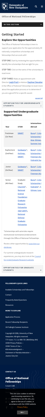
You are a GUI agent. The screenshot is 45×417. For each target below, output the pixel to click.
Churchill (21, 187)
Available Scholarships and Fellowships (19, 290)
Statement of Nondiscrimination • (18, 352)
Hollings (21, 153)
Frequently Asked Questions (16, 300)
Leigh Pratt (14, 82)
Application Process (12, 317)
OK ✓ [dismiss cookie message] (22, 412)
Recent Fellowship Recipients (16, 322)
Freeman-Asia (36, 157)
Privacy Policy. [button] (22, 407)
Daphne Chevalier (35, 82)
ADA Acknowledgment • (14, 349)
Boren (33, 133)
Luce (39, 190)
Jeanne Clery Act (11, 356)
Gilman (38, 140)
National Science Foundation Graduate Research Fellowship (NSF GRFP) (22, 200)
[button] (39, 98)
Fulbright (34, 187)
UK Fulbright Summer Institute (16, 327)
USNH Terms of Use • (13, 346)
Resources (9, 305)
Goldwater (22, 150)
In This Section (11, 24)
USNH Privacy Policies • (14, 343)
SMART (21, 133)
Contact (8, 295)
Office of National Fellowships (19, 16)
